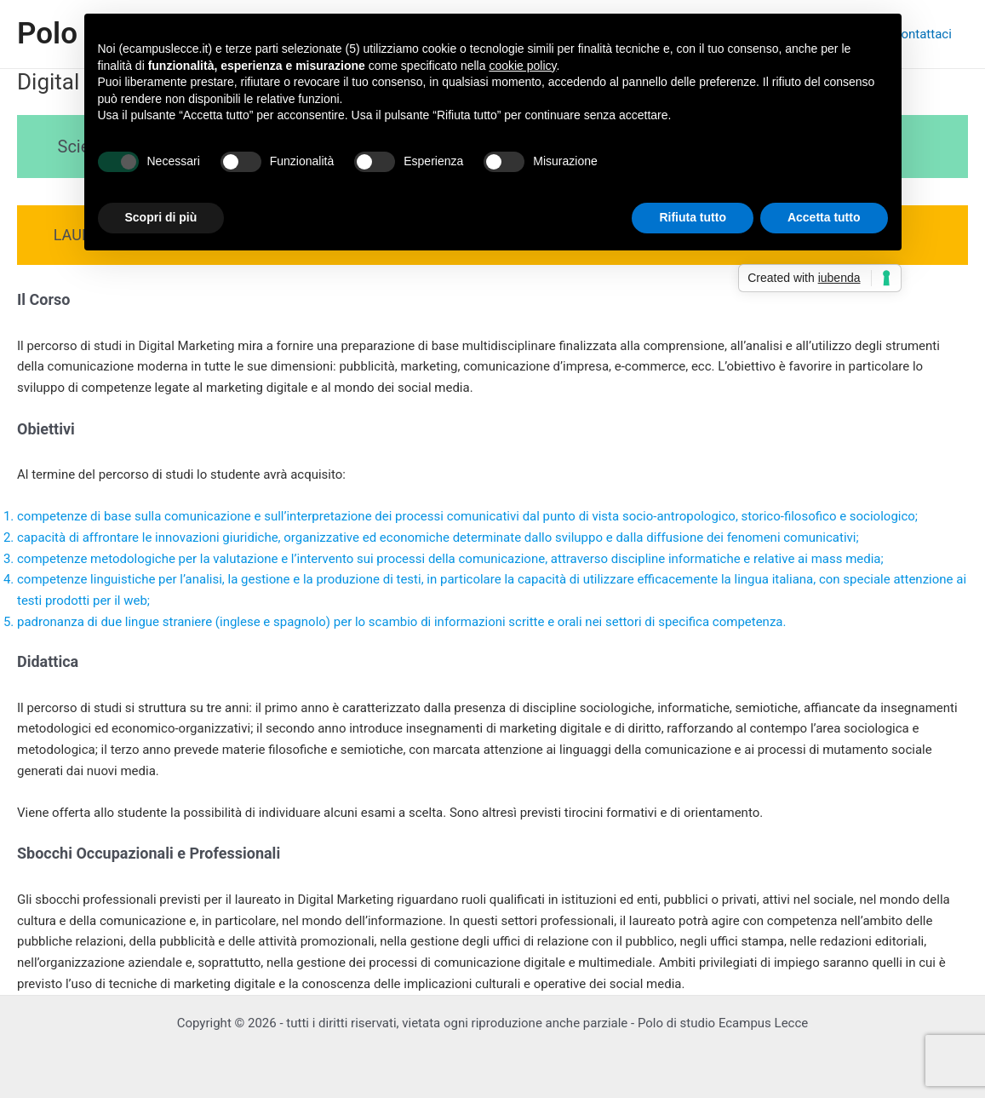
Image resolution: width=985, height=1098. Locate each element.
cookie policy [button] (522, 65)
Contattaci (925, 34)
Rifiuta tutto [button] (692, 217)
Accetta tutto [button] (824, 217)
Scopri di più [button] (161, 217)
